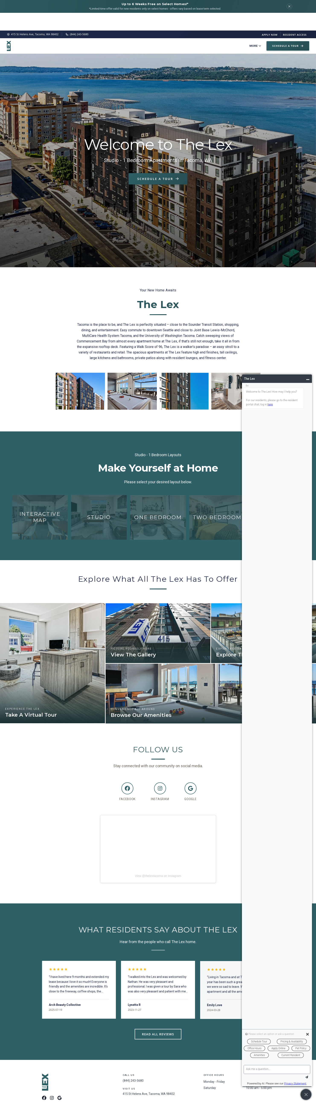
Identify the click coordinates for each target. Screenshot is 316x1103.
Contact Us (251, 28)
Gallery (176, 28)
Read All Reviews (158, 1016)
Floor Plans (105, 28)
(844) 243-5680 (77, 16)
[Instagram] (160, 775)
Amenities (157, 28)
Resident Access (295, 17)
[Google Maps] (59, 1080)
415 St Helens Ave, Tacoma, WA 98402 (32, 16)
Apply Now (270, 17)
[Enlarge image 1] (80, 373)
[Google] (190, 775)
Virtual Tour (132, 28)
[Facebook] (127, 775)
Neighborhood (201, 28)
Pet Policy (227, 28)
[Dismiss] (289, 6)
